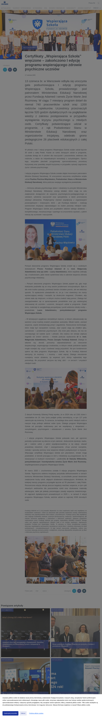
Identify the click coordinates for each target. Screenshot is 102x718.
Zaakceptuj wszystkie (10, 713)
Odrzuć (23, 713)
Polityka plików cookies (36, 713)
